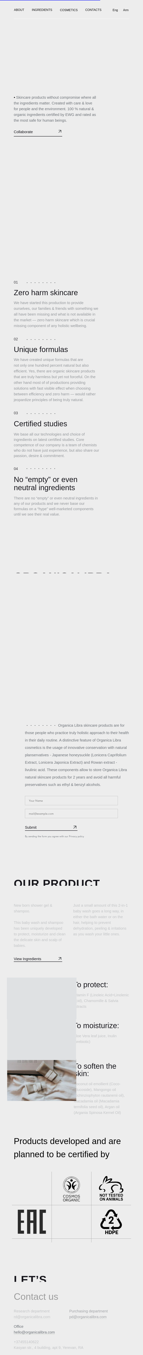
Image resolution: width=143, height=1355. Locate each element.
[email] (71, 813)
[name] (71, 800)
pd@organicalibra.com (88, 1317)
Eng (115, 10)
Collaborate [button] (23, 132)
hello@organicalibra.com (34, 1332)
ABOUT (19, 9)
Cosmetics (69, 10)
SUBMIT (49, 825)
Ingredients (42, 9)
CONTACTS (93, 9)
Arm (125, 10)
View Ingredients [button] (27, 959)
